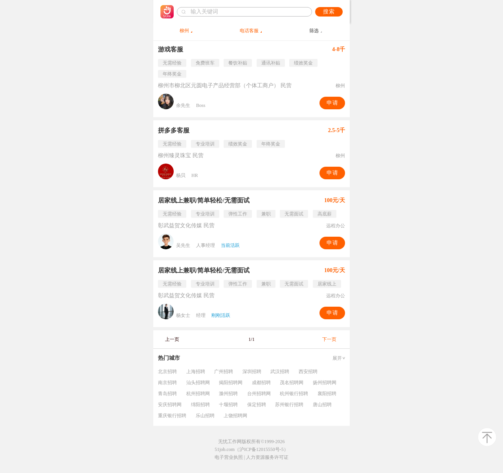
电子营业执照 (229, 457)
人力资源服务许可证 (267, 457)
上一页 (172, 339)
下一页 (329, 339)
